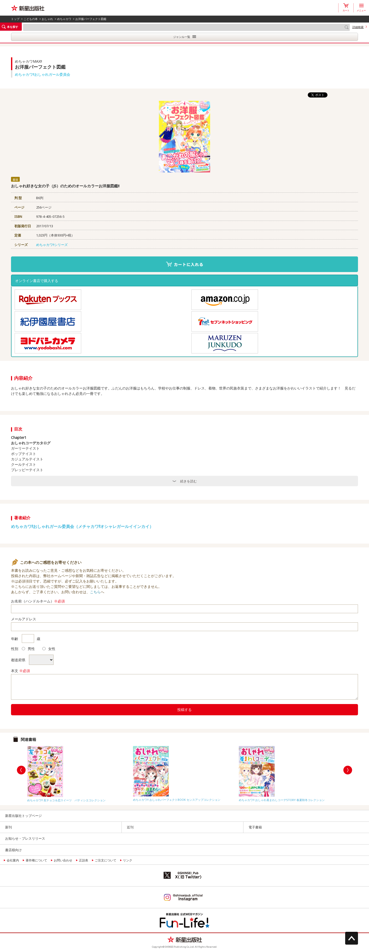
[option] (79, 772)
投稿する (184, 709)
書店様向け (13, 850)
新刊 (8, 827)
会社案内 (13, 860)
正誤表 (83, 860)
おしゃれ (47, 19)
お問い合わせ (63, 860)
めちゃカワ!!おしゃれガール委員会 (42, 74)
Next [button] (347, 770)
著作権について (36, 860)
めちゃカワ (64, 19)
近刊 (130, 827)
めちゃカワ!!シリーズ (52, 244)
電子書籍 (255, 827)
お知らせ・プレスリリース (25, 838)
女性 (48, 648)
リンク (127, 860)
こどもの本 (31, 19)
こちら (95, 591)
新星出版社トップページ (23, 815)
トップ (15, 19)
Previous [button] (21, 770)
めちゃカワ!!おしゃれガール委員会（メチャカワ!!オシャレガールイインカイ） (82, 526)
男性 (28, 648)
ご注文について (105, 860)
